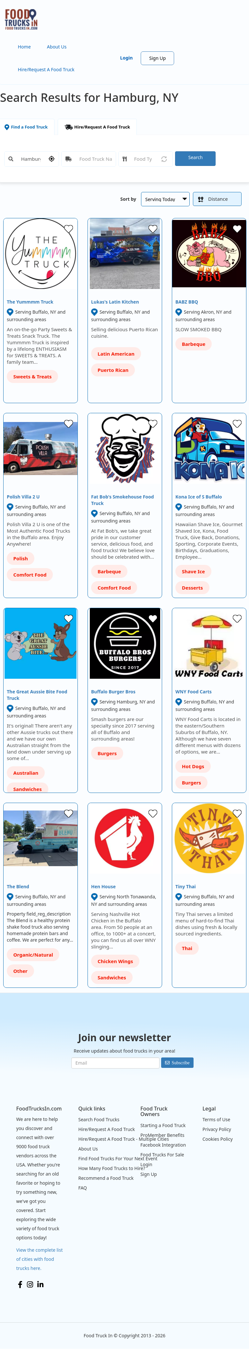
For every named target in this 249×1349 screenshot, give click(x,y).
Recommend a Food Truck (105, 1178)
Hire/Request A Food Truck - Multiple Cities (123, 1139)
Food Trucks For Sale (162, 1154)
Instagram (30, 1284)
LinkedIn (40, 1284)
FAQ (82, 1188)
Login (126, 58)
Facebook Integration (163, 1145)
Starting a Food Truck (163, 1125)
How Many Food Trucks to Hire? (111, 1168)
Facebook (20, 1284)
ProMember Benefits (162, 1135)
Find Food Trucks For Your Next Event (117, 1158)
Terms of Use (216, 1119)
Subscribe (181, 1062)
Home (24, 47)
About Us (56, 47)
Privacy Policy (216, 1129)
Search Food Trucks (98, 1119)
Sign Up (157, 58)
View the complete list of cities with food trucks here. (39, 1259)
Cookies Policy (217, 1139)
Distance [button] (213, 199)
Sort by (128, 199)
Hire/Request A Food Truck (46, 69)
